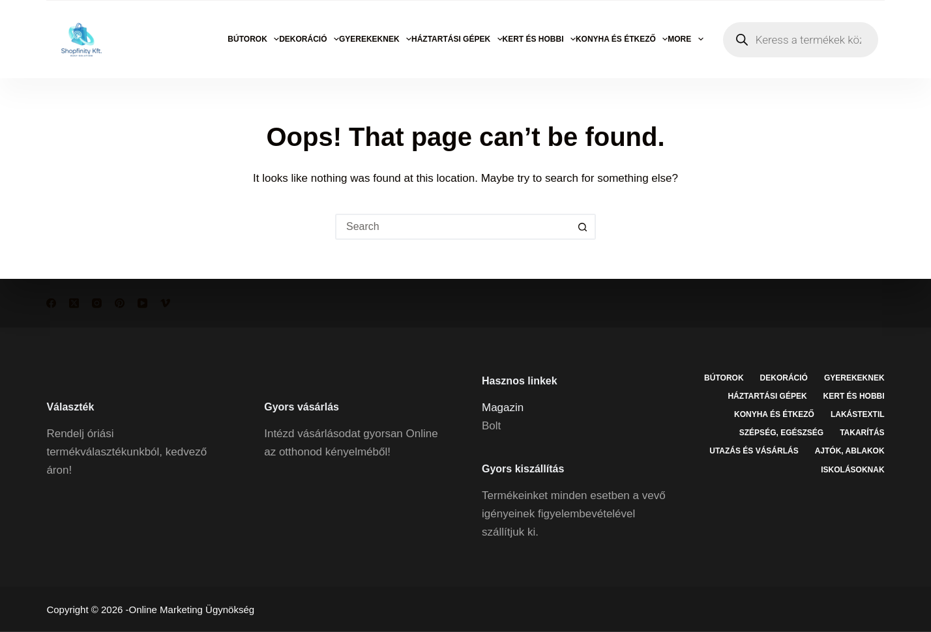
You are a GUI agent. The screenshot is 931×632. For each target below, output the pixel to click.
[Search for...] (452, 227)
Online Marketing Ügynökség (192, 609)
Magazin (503, 407)
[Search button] (583, 227)
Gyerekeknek (375, 39)
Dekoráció (309, 39)
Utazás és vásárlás (753, 450)
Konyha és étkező (622, 39)
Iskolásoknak (852, 469)
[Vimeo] (165, 303)
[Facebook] (51, 303)
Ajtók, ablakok (850, 450)
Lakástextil (858, 414)
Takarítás (862, 432)
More (685, 39)
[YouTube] (142, 303)
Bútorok (253, 39)
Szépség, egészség (781, 432)
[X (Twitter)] (74, 303)
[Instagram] (97, 303)
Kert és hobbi (539, 39)
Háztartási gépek (457, 39)
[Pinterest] (120, 303)
